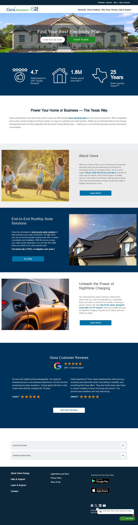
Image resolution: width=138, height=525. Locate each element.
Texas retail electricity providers (100, 172)
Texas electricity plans (77, 117)
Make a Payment (124, 2)
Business (109, 2)
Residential (101, 2)
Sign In (115, 2)
